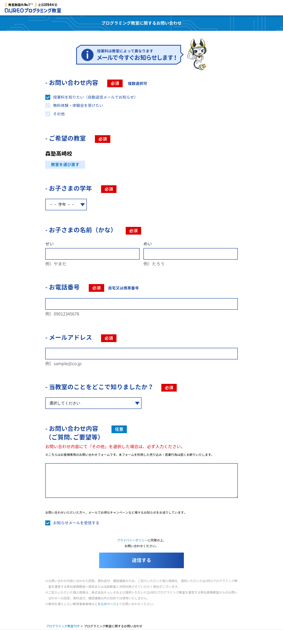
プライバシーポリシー (132, 540)
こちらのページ (105, 603)
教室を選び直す (65, 164)
